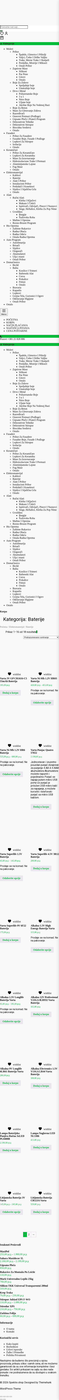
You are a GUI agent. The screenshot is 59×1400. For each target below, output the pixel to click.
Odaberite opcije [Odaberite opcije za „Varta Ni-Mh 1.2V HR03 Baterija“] (42, 702)
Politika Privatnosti (16, 1355)
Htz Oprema (12, 225)
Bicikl (16, 265)
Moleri (9, 49)
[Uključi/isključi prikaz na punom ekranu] (4, 1396)
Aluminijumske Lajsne (24, 164)
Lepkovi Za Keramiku (24, 155)
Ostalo (22, 79)
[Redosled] (41, 637)
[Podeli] (7, 1396)
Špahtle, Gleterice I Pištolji (32, 54)
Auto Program (13, 239)
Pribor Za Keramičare (23, 152)
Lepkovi (17, 293)
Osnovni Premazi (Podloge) (27, 116)
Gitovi (22, 77)
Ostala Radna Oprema (24, 237)
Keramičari (12, 150)
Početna (3, 627)
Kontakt (10, 1331)
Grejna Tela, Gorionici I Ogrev (28, 296)
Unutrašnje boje (27, 88)
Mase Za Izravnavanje (24, 158)
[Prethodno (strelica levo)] (1, 1399)
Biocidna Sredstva (22, 127)
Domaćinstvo (13, 262)
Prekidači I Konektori (23, 186)
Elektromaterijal (14, 172)
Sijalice (16, 248)
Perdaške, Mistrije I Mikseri (33, 63)
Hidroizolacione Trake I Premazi (29, 161)
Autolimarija (19, 242)
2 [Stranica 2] (29, 1234)
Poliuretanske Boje (28, 93)
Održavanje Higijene (23, 298)
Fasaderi (10, 133)
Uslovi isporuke (14, 1349)
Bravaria (17, 287)
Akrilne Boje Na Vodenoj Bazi (34, 105)
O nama (10, 1328)
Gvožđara (17, 211)
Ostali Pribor (25, 65)
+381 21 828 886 (16, 339)
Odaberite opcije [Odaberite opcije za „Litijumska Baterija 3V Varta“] (11, 1212)
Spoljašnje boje (26, 85)
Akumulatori (19, 254)
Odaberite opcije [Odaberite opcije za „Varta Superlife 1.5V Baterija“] (11, 878)
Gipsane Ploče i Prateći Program (29, 119)
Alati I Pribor (19, 181)
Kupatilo (17, 290)
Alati (8, 195)
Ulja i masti (18, 256)
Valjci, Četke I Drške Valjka (33, 57)
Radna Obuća (19, 231)
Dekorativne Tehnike (23, 122)
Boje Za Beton (20, 108)
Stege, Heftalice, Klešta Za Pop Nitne (38, 209)
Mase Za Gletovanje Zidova (27, 110)
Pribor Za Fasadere (22, 136)
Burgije (22, 214)
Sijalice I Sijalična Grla (24, 189)
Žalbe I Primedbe (15, 1352)
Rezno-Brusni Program (24, 223)
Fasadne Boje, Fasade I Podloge (29, 138)
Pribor (16, 51)
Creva (22, 276)
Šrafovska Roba (27, 217)
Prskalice (23, 279)
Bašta (15, 268)
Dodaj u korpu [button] (10, 692)
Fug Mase (18, 166)
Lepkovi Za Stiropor (23, 141)
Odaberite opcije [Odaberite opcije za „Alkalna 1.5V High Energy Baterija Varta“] (42, 949)
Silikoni (23, 71)
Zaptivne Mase (20, 68)
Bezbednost (12, 1346)
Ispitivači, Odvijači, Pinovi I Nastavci (38, 206)
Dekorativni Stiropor (23, 124)
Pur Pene (23, 74)
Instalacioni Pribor (22, 183)
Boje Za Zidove (20, 82)
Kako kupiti (12, 1344)
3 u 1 (21, 96)
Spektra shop (16, 1382)
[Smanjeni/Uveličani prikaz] (1, 1396)
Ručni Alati (18, 197)
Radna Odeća (19, 234)
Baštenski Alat (26, 273)
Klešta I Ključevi (27, 200)
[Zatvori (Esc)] (10, 1396)
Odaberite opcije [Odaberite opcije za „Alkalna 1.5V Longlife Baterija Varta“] (11, 1021)
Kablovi (17, 175)
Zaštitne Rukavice (22, 228)
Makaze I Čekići (27, 203)
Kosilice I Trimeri (28, 270)
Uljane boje (25, 102)
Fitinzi (22, 282)
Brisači (16, 245)
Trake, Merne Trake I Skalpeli (34, 60)
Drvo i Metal (19, 91)
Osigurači (17, 251)
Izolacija (17, 144)
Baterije (17, 178)
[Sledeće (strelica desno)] (4, 1399)
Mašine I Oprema (21, 220)
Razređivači (19, 113)
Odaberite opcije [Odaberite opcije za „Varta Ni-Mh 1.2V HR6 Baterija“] (11, 774)
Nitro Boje (24, 99)
